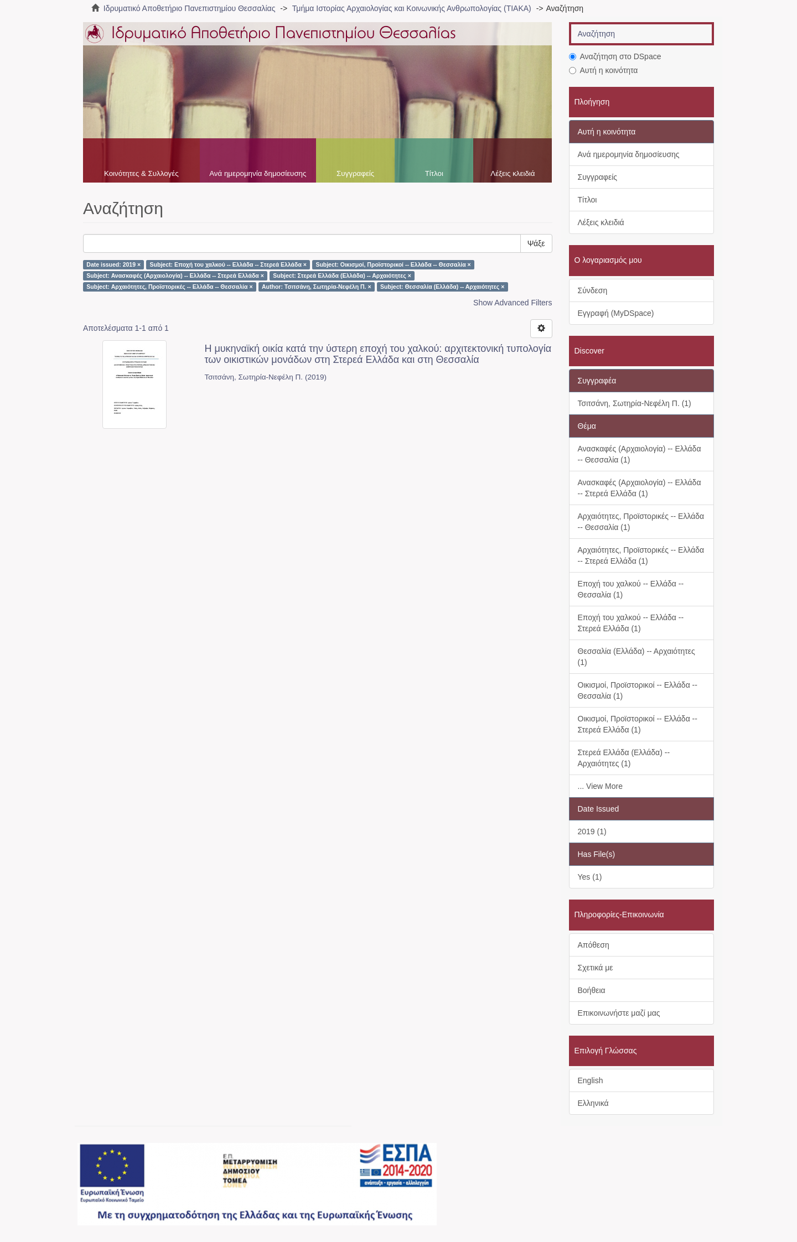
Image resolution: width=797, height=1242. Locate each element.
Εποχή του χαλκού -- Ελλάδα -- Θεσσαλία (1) (631, 589)
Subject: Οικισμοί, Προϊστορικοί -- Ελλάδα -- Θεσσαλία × (392, 264)
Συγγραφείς (355, 173)
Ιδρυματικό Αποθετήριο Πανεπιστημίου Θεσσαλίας (189, 8)
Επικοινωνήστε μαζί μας (619, 1013)
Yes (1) (590, 876)
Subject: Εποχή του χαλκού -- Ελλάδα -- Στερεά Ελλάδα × (228, 264)
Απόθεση (593, 944)
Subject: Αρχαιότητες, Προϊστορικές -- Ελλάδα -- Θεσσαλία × (169, 286)
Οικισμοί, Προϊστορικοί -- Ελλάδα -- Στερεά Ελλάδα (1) (637, 724)
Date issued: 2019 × (113, 264)
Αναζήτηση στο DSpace (615, 56)
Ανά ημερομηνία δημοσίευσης (257, 173)
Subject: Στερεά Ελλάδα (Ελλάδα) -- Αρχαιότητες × (342, 275)
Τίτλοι (434, 173)
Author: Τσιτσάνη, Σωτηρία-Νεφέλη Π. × (316, 286)
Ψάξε (536, 243)
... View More (600, 786)
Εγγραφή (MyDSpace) (616, 313)
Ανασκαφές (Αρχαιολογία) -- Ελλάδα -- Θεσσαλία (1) (639, 454)
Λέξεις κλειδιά (512, 173)
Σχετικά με (595, 967)
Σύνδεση (593, 290)
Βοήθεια (591, 990)
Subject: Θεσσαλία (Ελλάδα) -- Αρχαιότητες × (442, 286)
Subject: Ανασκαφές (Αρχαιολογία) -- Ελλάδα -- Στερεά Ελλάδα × (174, 275)
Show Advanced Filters (512, 302)
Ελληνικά (593, 1103)
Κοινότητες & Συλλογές (141, 173)
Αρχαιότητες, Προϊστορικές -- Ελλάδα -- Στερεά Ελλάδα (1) (641, 555)
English (590, 1080)
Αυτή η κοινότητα (603, 70)
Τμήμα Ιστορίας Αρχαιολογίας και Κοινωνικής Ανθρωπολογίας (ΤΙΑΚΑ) (411, 8)
